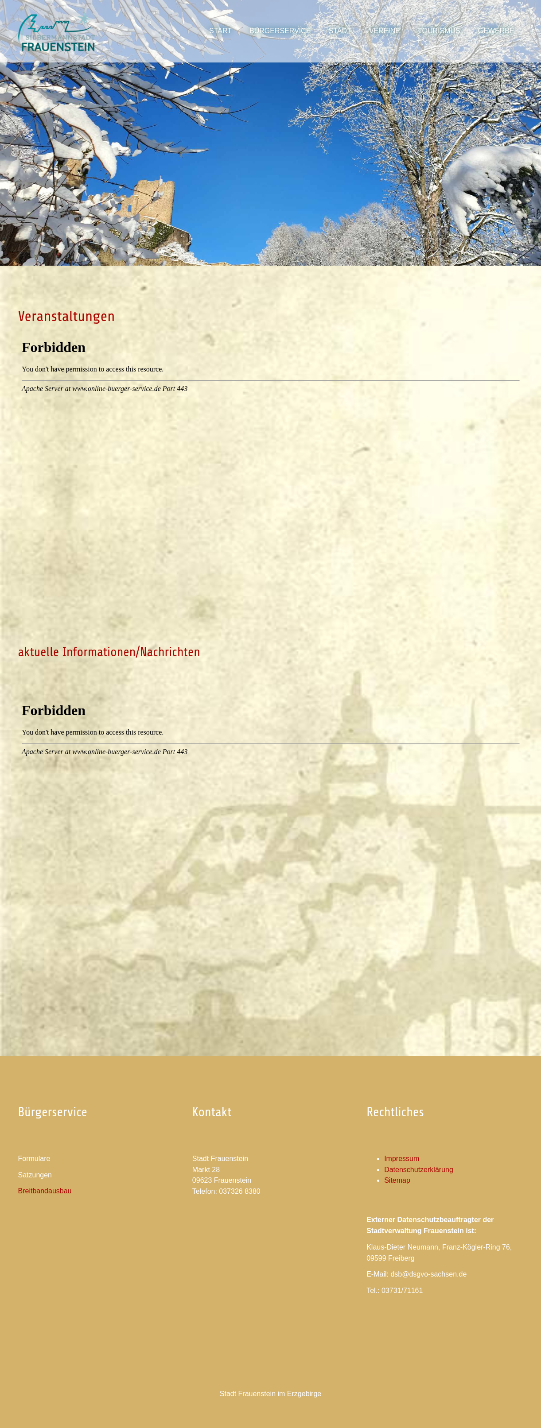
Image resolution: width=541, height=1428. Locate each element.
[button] (339, 31)
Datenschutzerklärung (418, 1169)
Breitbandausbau (45, 1191)
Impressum (401, 1158)
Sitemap (397, 1180)
